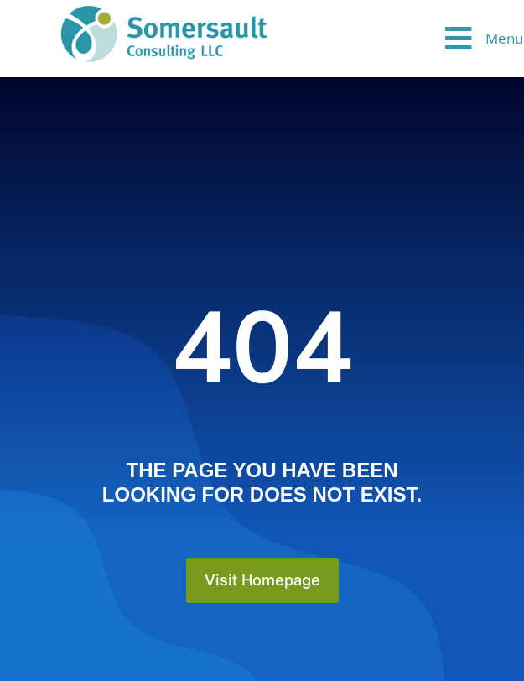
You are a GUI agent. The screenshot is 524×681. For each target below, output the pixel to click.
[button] (484, 38)
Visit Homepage (262, 580)
